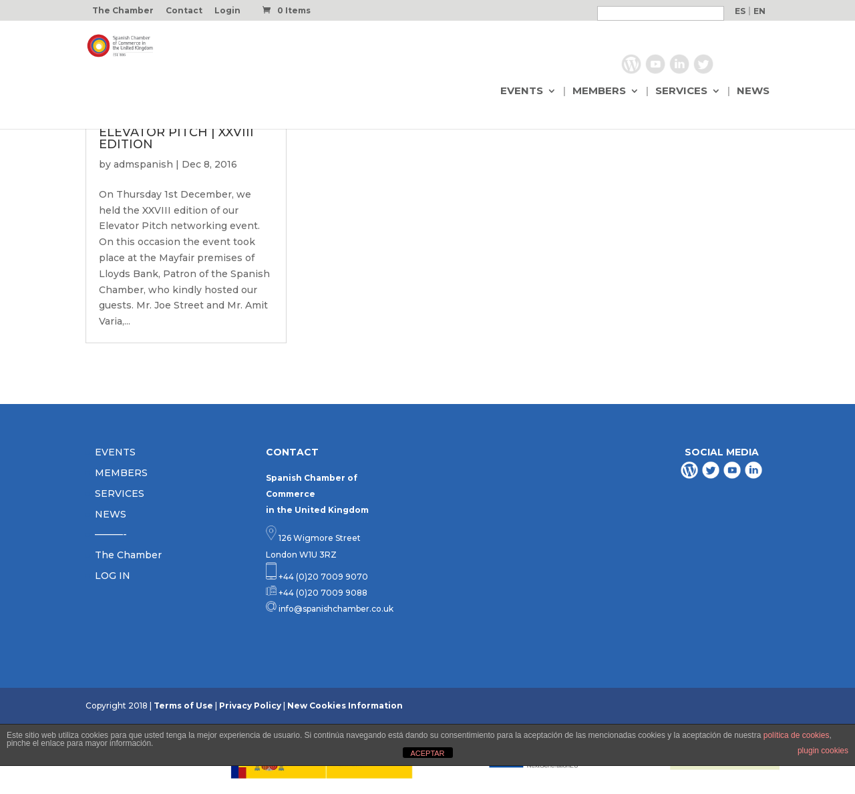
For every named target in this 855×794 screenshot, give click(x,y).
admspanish (143, 164)
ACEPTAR (427, 753)
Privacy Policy (250, 706)
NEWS (753, 91)
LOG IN (112, 576)
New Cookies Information (345, 706)
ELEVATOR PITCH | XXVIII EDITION (176, 138)
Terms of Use (183, 706)
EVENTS (521, 91)
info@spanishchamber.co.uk (335, 609)
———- (111, 534)
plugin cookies (823, 750)
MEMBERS (599, 91)
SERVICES (681, 91)
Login (227, 11)
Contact (184, 11)
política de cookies (796, 735)
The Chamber (123, 11)
